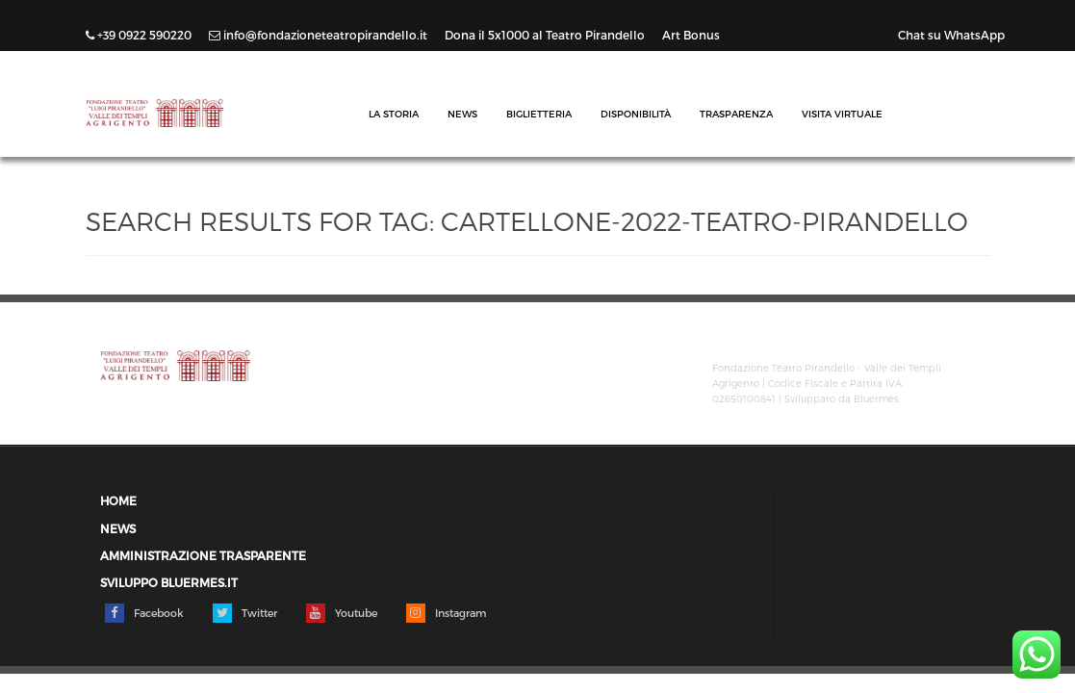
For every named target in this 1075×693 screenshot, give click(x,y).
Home (118, 501)
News (462, 113)
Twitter (245, 613)
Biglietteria (539, 113)
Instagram (446, 613)
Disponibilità (636, 113)
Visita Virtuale (842, 113)
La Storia (394, 113)
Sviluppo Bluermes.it (169, 583)
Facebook (144, 613)
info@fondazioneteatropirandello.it (319, 34)
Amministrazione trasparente (203, 556)
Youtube (341, 613)
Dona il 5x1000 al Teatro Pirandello (546, 34)
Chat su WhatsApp (951, 34)
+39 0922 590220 (140, 34)
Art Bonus (691, 34)
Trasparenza (736, 113)
